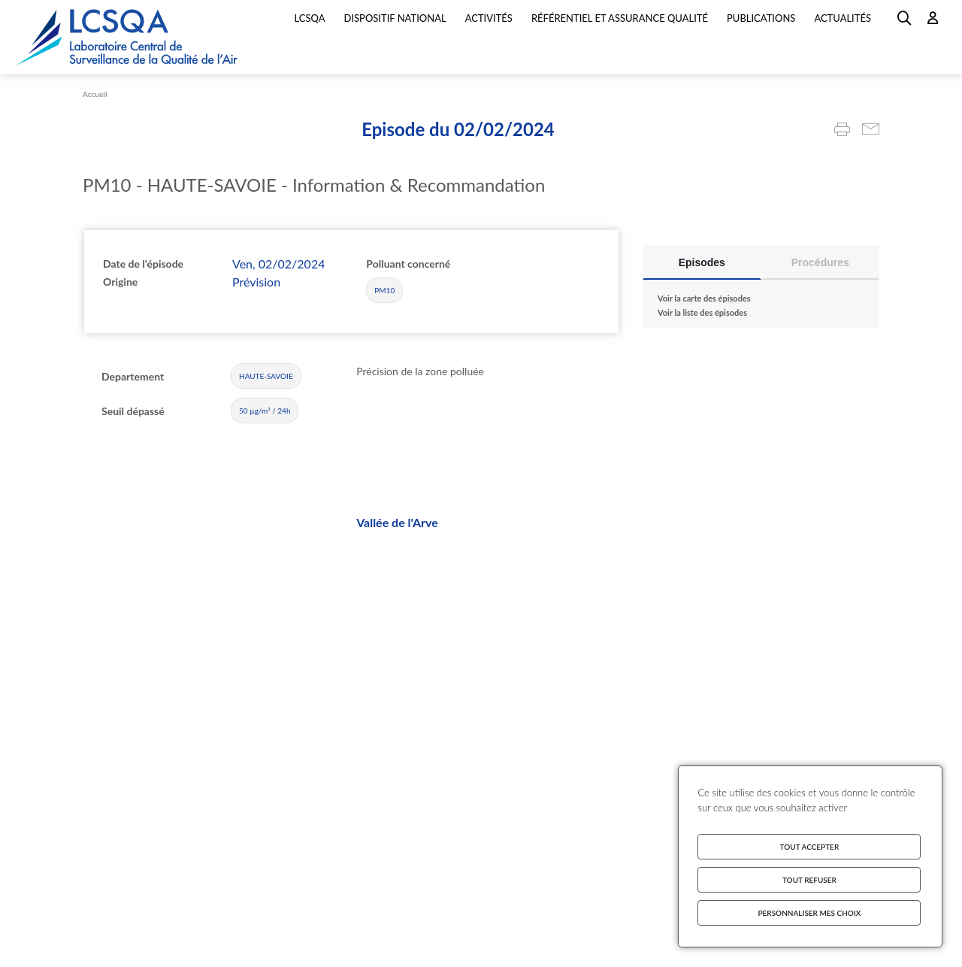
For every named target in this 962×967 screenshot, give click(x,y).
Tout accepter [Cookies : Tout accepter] (809, 846)
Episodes (702, 262)
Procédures (820, 262)
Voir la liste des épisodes (702, 312)
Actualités (842, 18)
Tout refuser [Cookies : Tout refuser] (809, 879)
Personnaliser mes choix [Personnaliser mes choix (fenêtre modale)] (809, 912)
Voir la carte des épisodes (704, 298)
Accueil (95, 94)
